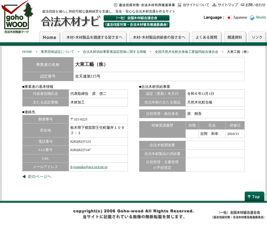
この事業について (144, 5)
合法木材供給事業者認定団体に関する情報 (114, 52)
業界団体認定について (57, 52)
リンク (257, 36)
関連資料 (235, 36)
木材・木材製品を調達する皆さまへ (94, 36)
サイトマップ (225, 5)
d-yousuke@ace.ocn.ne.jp (89, 167)
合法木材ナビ (70, 21)
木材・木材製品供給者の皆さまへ (159, 36)
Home (49, 36)
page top (255, 196)
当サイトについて (193, 5)
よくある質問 (206, 36)
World (261, 17)
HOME (27, 52)
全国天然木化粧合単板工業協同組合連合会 (186, 52)
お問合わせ (253, 5)
